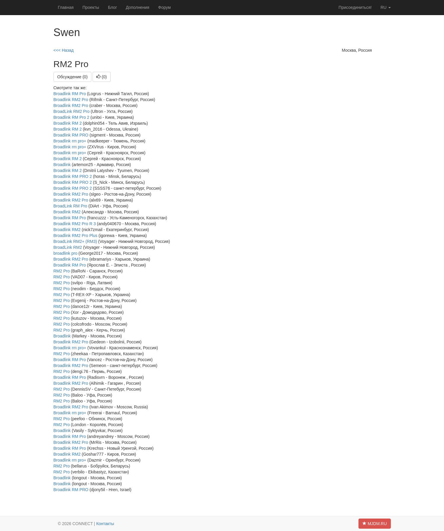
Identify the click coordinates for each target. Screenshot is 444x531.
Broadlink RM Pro (70, 93)
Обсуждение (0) (72, 76)
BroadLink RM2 (68, 247)
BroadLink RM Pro (70, 206)
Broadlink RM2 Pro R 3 (75, 223)
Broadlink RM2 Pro (71, 99)
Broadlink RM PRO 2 (73, 176)
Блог (112, 7)
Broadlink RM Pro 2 (71, 117)
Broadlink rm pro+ (70, 141)
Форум (164, 7)
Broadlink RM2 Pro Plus (76, 235)
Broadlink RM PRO (71, 135)
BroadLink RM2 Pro (72, 111)
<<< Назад (64, 50)
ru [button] (385, 7)
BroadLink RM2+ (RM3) (75, 241)
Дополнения (137, 7)
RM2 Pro (62, 271)
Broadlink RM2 (67, 212)
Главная (66, 7)
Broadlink (62, 164)
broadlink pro (66, 253)
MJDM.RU (374, 523)
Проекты (91, 7)
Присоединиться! (355, 7)
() (101, 76)
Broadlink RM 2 (68, 123)
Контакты (105, 523)
